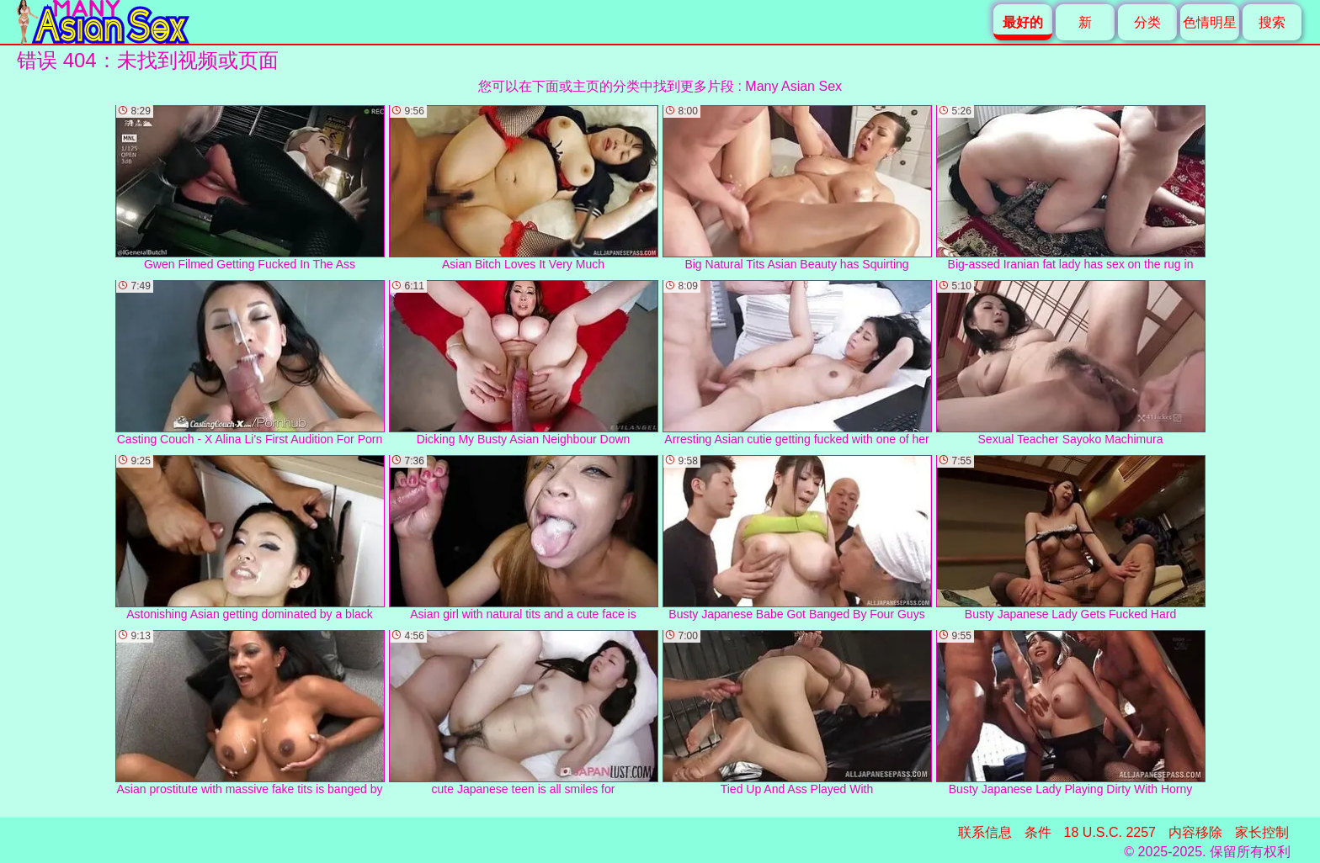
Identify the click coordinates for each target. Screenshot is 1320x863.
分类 (1147, 22)
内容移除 (1195, 832)
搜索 (1272, 22)
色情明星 (1210, 22)
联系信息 (985, 832)
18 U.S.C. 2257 (1110, 832)
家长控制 (1262, 832)
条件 (1038, 832)
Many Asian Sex (793, 86)
